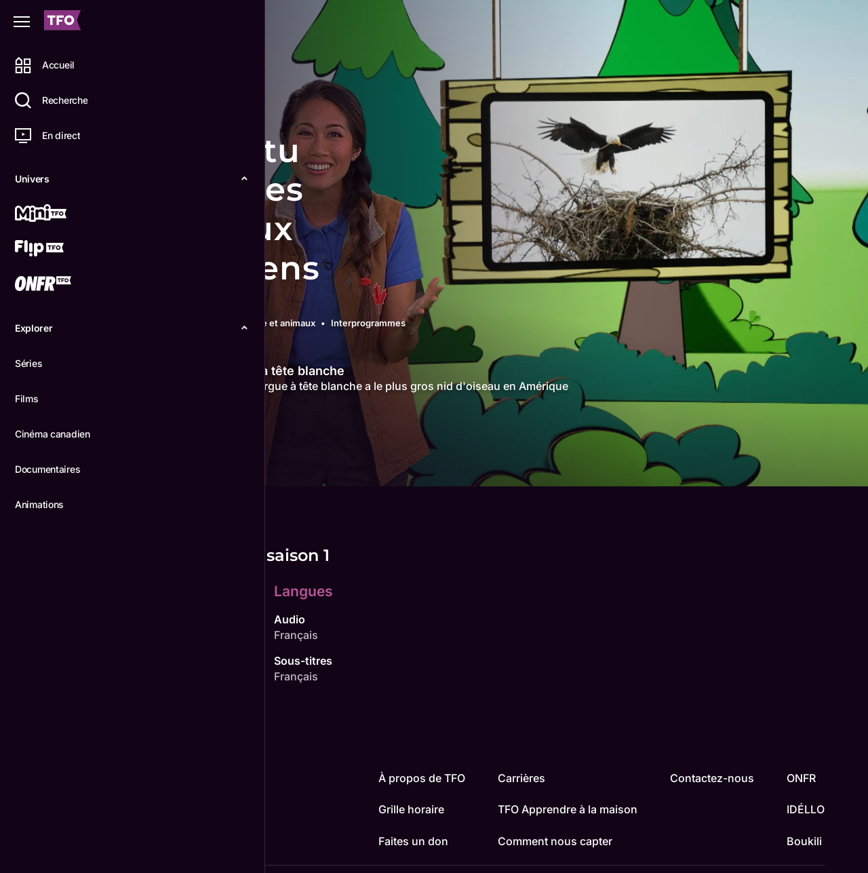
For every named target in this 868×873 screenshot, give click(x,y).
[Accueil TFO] (62, 22)
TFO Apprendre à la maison (567, 809)
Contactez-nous (712, 778)
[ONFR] (59, 284)
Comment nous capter (555, 841)
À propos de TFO (421, 778)
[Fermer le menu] (22, 21)
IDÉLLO (806, 809)
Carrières (521, 778)
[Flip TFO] (59, 249)
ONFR (801, 778)
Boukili (804, 841)
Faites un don (413, 841)
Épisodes (252, 464)
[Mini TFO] (59, 214)
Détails (187, 464)
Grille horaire (411, 809)
